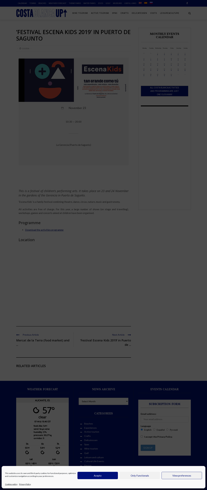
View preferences (181, 475)
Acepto (98, 475)
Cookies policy (11, 484)
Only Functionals (140, 475)
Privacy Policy (25, 484)
